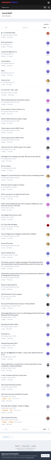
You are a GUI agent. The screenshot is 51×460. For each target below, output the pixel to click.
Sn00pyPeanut (7, 306)
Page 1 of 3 (25, 27)
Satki (4, 217)
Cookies (33, 446)
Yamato (5, 377)
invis (4, 208)
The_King (5, 44)
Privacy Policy (26, 446)
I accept (45, 455)
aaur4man (5, 387)
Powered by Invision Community (26, 450)
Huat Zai (5, 226)
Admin (4, 35)
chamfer (5, 92)
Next (44, 27)
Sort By (46, 24)
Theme (17, 446)
